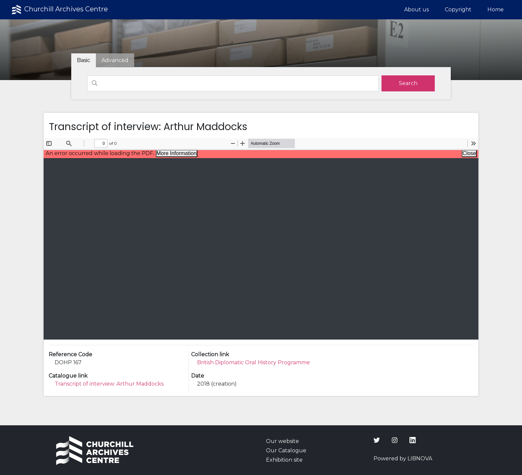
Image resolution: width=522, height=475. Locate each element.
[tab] (115, 60)
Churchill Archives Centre (59, 9)
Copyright (458, 9)
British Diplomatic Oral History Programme (253, 362)
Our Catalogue (286, 450)
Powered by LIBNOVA (403, 458)
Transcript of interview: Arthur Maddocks (109, 384)
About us (416, 9)
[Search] (233, 83)
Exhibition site (284, 460)
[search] (408, 83)
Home (495, 9)
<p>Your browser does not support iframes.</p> (261, 239)
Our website (282, 441)
